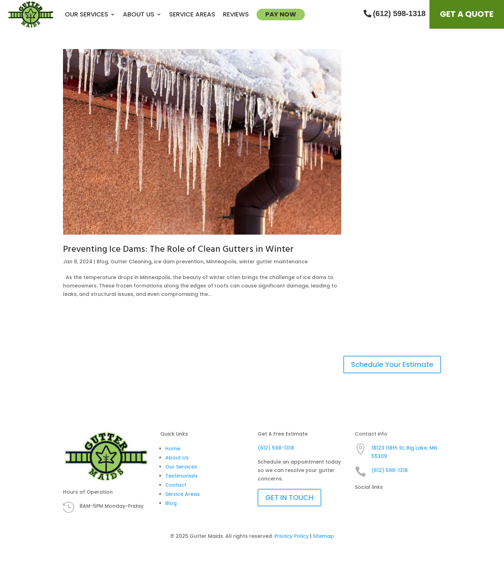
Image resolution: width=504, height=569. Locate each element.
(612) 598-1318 (395, 13)
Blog (102, 261)
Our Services (86, 14)
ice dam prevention (179, 261)
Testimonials (181, 475)
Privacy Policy (291, 536)
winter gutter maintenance (273, 261)
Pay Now (280, 14)
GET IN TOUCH (289, 497)
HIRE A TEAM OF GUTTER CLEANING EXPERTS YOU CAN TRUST (172, 364)
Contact (176, 484)
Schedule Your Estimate (392, 364)
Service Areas (192, 14)
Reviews (236, 14)
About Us (177, 457)
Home (172, 448)
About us (138, 14)
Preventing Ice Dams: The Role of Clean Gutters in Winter (178, 249)
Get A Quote (466, 14)
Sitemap (323, 536)
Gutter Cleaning (131, 261)
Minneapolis (221, 261)
